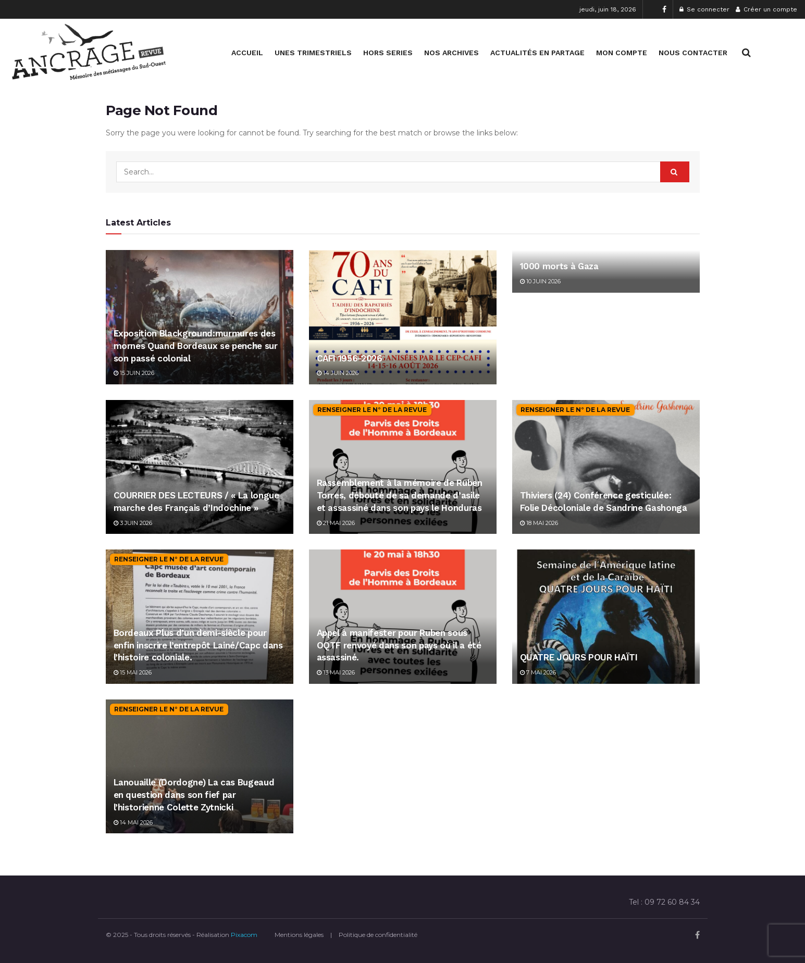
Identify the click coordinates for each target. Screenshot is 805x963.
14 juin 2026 (337, 373)
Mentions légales (299, 935)
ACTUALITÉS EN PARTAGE (537, 52)
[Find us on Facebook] (697, 935)
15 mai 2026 (133, 672)
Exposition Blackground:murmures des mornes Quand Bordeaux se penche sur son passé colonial (196, 346)
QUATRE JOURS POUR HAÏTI (579, 657)
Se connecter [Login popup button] (704, 9)
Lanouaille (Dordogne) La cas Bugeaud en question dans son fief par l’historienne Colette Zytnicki (194, 794)
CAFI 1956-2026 (349, 358)
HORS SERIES (388, 52)
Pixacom (244, 935)
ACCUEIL (247, 52)
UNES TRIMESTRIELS (313, 52)
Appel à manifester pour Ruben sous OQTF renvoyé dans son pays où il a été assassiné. (399, 645)
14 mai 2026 (133, 822)
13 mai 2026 (336, 672)
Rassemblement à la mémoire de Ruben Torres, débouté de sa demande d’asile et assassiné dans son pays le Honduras (399, 495)
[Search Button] (746, 53)
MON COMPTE (621, 52)
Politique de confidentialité (378, 935)
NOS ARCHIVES (451, 52)
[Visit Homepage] (89, 52)
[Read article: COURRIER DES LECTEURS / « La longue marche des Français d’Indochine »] (199, 467)
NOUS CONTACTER (693, 52)
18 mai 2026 (539, 523)
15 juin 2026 (134, 373)
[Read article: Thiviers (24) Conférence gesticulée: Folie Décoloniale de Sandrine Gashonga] (606, 467)
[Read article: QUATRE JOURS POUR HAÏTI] (606, 616)
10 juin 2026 (540, 281)
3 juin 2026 (133, 523)
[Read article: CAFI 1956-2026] (403, 317)
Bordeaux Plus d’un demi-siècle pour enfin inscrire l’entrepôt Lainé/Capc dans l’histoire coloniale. (198, 645)
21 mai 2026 (336, 523)
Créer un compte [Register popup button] (766, 9)
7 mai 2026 (538, 672)
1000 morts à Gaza (559, 266)
